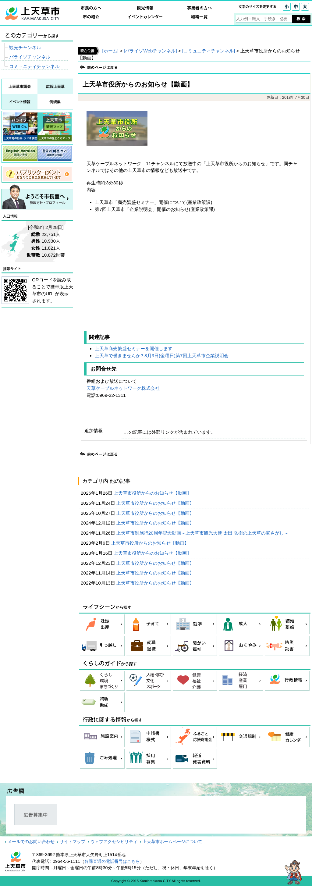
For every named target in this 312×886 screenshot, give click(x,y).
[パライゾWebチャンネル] (150, 50)
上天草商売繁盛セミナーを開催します (133, 348)
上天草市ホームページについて (172, 841)
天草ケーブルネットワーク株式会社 (123, 388)
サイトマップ (72, 841)
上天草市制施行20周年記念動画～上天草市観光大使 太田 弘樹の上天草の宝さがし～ (203, 533)
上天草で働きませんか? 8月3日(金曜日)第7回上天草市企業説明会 (161, 355)
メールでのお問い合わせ (31, 841)
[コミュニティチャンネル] (208, 50)
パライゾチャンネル (29, 56)
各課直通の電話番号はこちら (112, 861)
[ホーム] (110, 50)
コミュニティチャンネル (34, 66)
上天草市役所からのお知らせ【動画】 (153, 493)
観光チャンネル (25, 47)
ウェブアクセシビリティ (113, 841)
